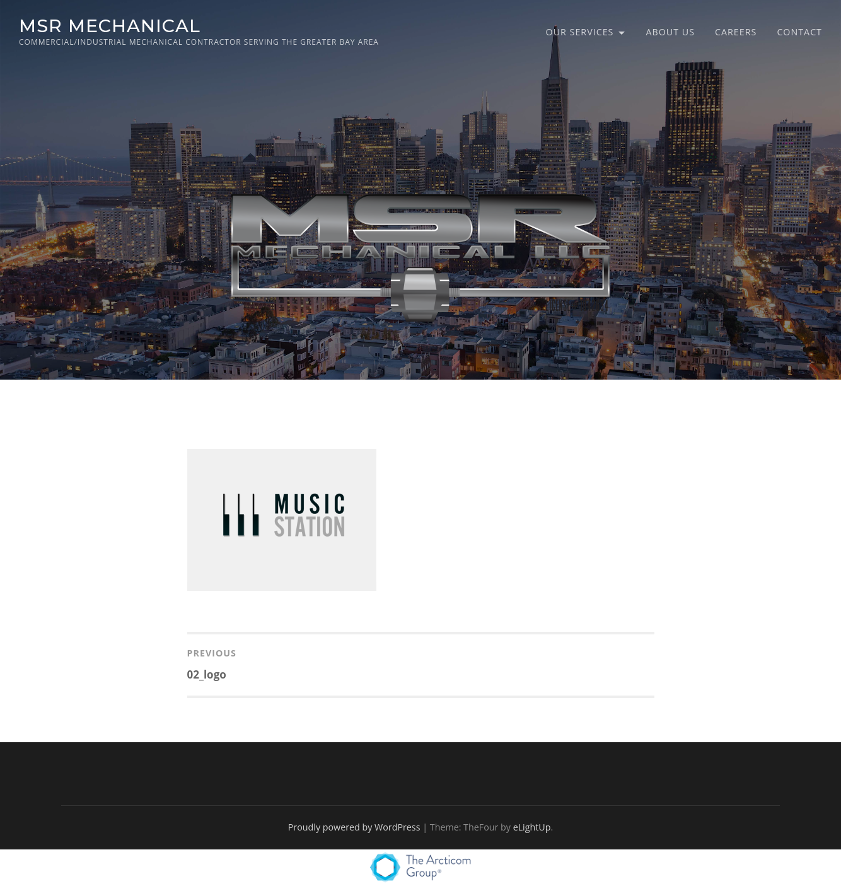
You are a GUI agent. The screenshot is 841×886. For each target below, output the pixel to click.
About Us (670, 32)
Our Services (580, 32)
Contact (799, 32)
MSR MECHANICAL (109, 26)
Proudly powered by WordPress (354, 827)
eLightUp (532, 827)
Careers (736, 32)
